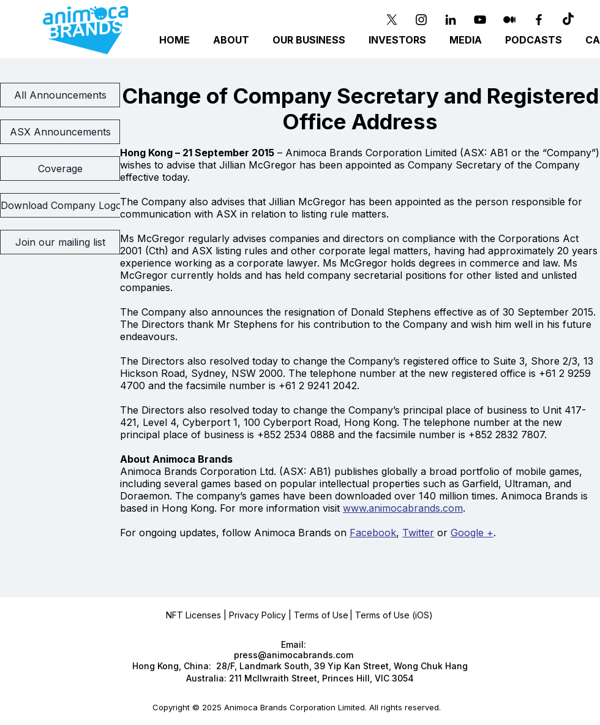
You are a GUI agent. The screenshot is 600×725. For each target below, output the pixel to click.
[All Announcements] (60, 95)
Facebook (373, 532)
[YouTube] (480, 19)
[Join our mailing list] (60, 242)
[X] (391, 19)
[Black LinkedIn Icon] (450, 19)
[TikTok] (568, 19)
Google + (472, 532)
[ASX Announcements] (60, 132)
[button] (311, 40)
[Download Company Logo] (61, 205)
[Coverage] (60, 168)
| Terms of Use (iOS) (391, 615)
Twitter (418, 532)
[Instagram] (421, 19)
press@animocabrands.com (293, 655)
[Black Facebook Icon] (538, 19)
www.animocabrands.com (403, 508)
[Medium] (509, 19)
